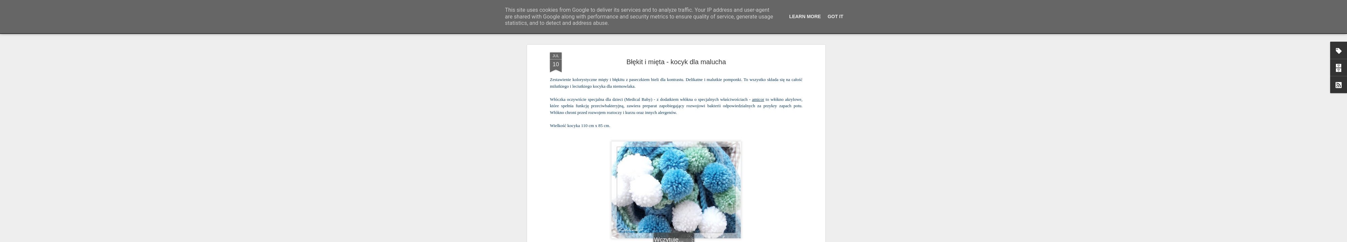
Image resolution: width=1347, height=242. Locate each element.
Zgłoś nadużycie (739, 238)
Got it (836, 16)
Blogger (717, 238)
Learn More (805, 16)
